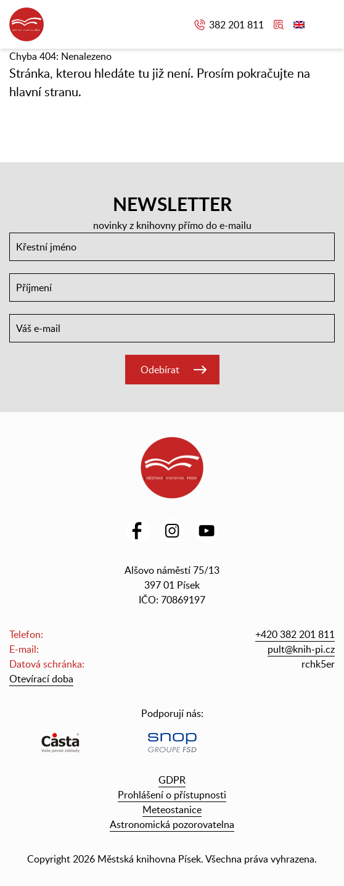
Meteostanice (172, 809)
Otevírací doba (41, 678)
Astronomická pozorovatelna (172, 824)
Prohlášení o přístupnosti (172, 794)
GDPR (172, 780)
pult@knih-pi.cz (301, 649)
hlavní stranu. (45, 91)
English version (299, 24)
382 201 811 (236, 24)
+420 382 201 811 (295, 634)
